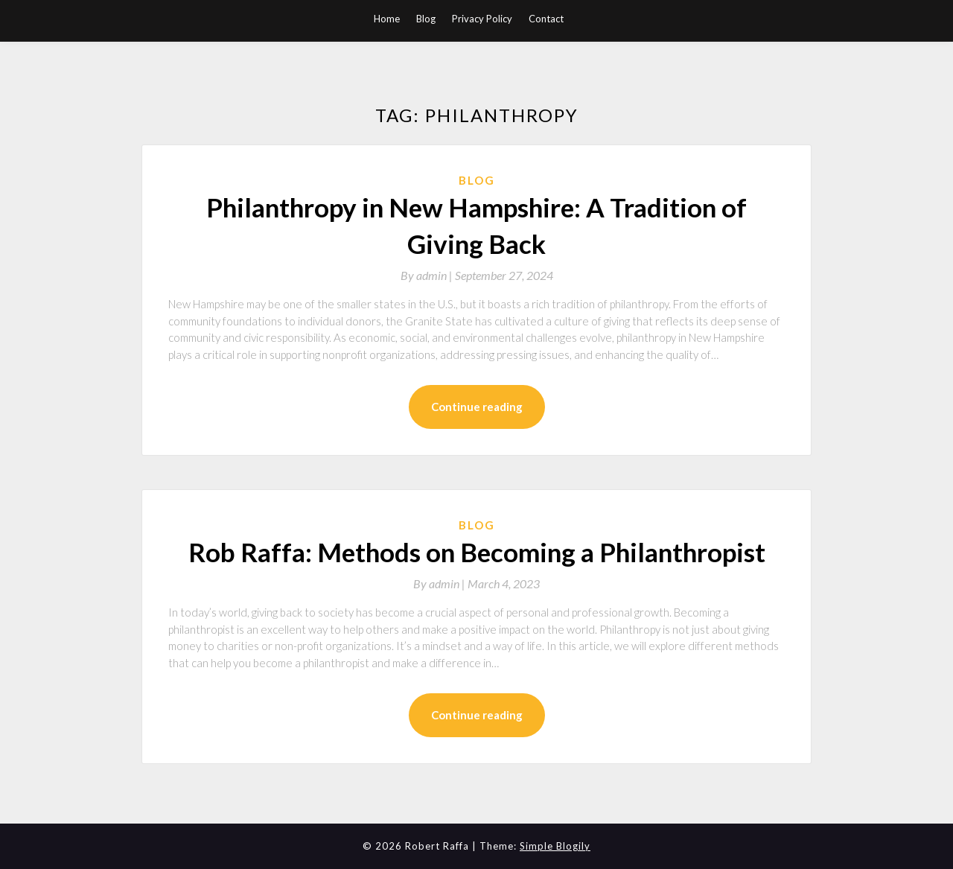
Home (387, 19)
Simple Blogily (555, 846)
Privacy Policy (482, 19)
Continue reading (477, 406)
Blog (426, 19)
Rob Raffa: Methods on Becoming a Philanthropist (476, 551)
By (428, 275)
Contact (546, 19)
